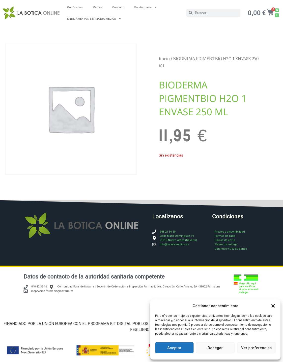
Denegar (215, 348)
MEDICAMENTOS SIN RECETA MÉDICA (94, 18)
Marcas (97, 7)
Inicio (164, 58)
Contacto (118, 7)
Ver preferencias (256, 348)
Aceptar (174, 348)
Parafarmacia (145, 7)
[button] (273, 305)
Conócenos (75, 7)
